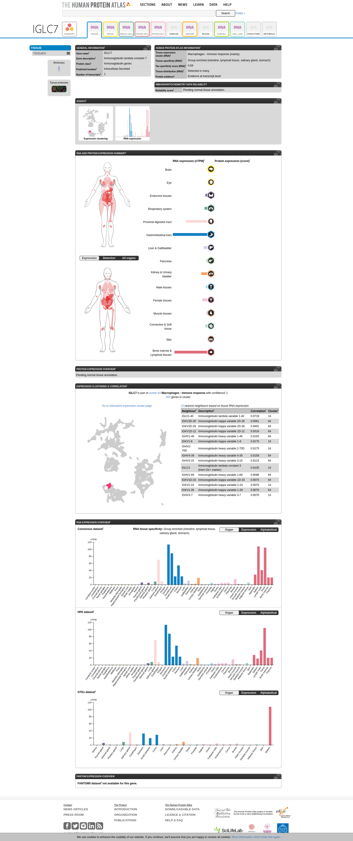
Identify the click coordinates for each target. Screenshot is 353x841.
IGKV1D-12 (189, 431)
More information (242, 837)
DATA (213, 4)
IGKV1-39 (188, 490)
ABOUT (166, 4)
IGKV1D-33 (189, 480)
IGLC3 (186, 467)
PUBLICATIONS (125, 820)
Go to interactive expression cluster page (127, 405)
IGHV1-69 (188, 474)
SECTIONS (148, 4)
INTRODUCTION (125, 809)
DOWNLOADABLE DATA (182, 809)
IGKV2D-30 (189, 421)
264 (168, 397)
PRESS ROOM (73, 814)
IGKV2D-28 (189, 426)
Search (225, 13)
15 (182, 405)
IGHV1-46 (188, 436)
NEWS (183, 4)
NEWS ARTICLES (75, 809)
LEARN (198, 4)
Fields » (240, 13)
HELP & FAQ (174, 820)
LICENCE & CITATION (180, 814)
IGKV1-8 (187, 441)
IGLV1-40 (187, 416)
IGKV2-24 (188, 485)
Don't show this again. (267, 837)
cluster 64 (155, 393)
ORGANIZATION (125, 814)
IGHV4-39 (188, 455)
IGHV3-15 (188, 460)
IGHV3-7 (187, 495)
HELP (227, 4)
